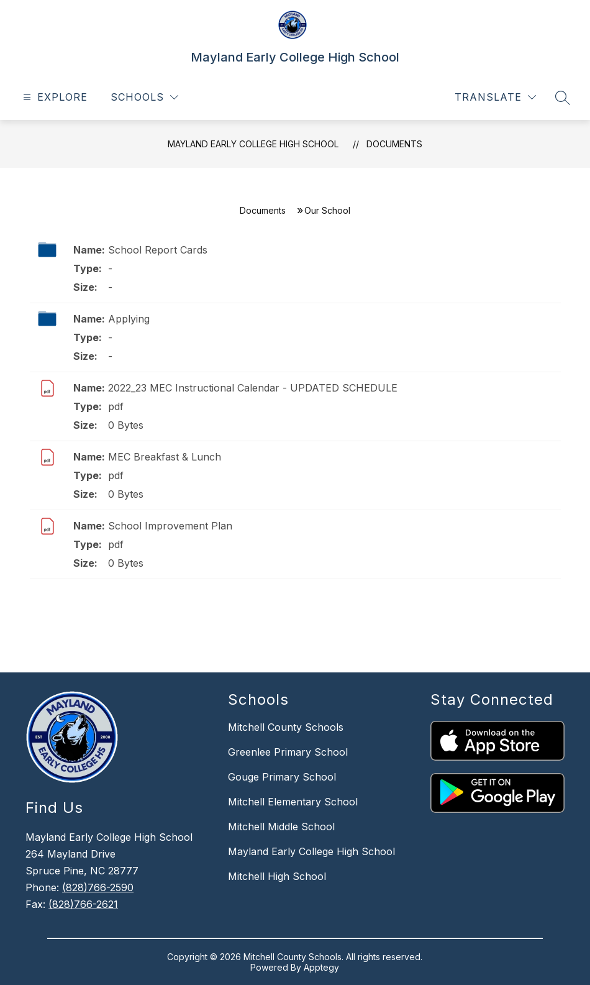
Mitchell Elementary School (293, 801)
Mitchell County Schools (285, 727)
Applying (129, 319)
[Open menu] (54, 97)
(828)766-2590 (98, 887)
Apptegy (321, 967)
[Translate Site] (495, 97)
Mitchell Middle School (281, 826)
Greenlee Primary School (288, 752)
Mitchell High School (277, 876)
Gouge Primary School (282, 777)
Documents (394, 144)
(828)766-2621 (83, 904)
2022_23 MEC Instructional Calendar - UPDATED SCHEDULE (252, 388)
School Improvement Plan (170, 526)
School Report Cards (157, 250)
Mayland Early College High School (253, 144)
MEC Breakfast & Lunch (164, 457)
